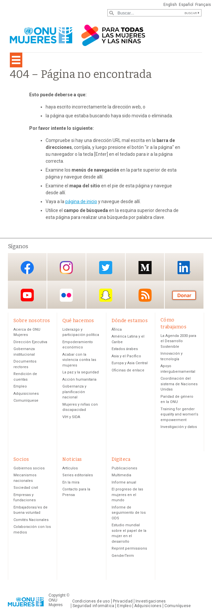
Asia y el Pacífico (126, 356)
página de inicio (81, 201)
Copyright (57, 595)
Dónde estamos (130, 320)
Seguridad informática (94, 605)
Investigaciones (151, 601)
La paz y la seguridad (80, 372)
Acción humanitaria (79, 379)
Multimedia (121, 475)
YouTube (27, 295)
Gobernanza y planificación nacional (74, 391)
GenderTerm (123, 556)
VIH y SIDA (71, 417)
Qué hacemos (78, 320)
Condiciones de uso (91, 601)
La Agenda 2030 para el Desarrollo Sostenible (178, 341)
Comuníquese (25, 400)
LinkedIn (184, 267)
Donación (184, 295)
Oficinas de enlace (128, 370)
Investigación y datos (178, 427)
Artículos (70, 468)
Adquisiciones (26, 393)
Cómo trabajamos (173, 323)
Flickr (66, 295)
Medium (145, 267)
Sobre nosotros (31, 320)
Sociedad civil (25, 487)
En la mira (70, 482)
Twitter (105, 267)
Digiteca (121, 459)
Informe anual (124, 482)
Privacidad (123, 601)
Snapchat (105, 295)
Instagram (66, 267)
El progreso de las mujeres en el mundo (127, 494)
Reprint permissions (129, 548)
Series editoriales (77, 475)
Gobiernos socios (29, 468)
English (170, 4)
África (117, 329)
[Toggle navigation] (16, 60)
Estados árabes (125, 349)
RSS (145, 295)
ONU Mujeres (56, 602)
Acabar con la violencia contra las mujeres (79, 359)
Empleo (20, 386)
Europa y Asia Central (130, 363)
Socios (21, 459)
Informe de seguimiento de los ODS (129, 512)
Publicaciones (124, 468)
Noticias (72, 459)
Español (186, 4)
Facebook (27, 267)
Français (203, 4)
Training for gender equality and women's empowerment (179, 414)
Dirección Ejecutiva (30, 342)
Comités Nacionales (31, 520)
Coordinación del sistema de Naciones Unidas (179, 383)
